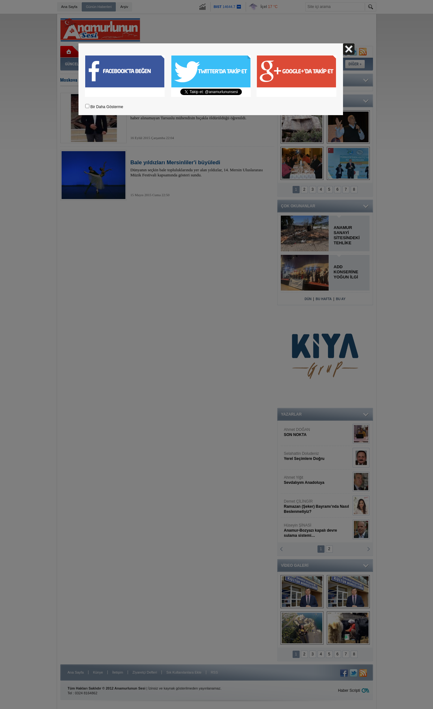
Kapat (349, 49)
